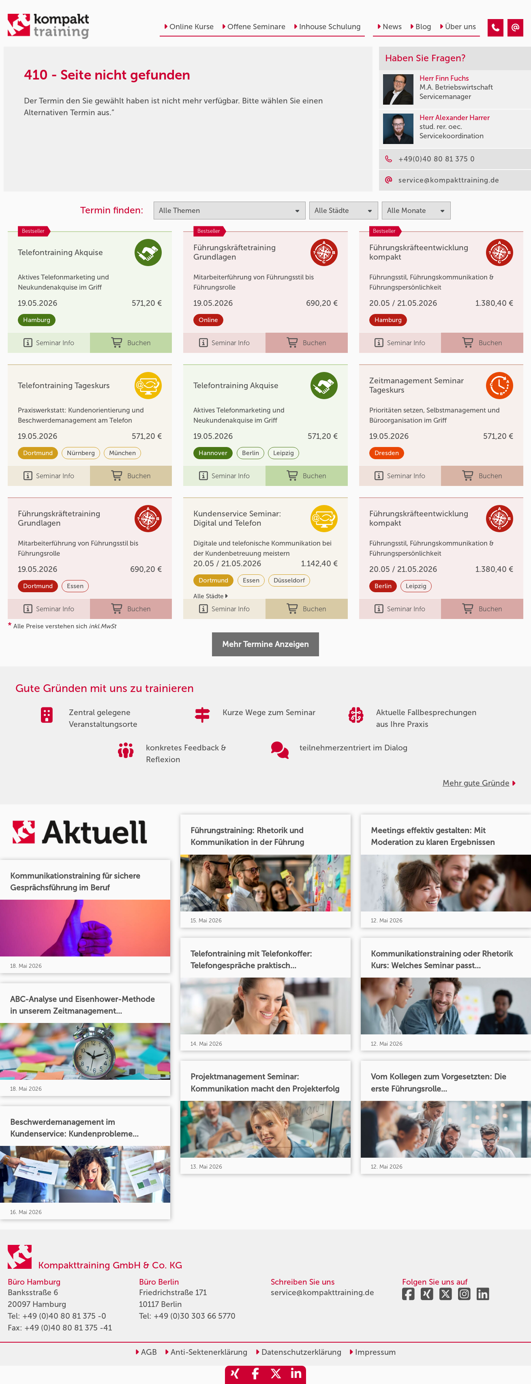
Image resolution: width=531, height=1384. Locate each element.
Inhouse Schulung (327, 26)
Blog (420, 26)
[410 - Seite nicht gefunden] (495, 28)
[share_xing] (235, 1375)
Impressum (372, 1352)
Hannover (213, 453)
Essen (75, 586)
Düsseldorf (289, 580)
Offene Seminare (253, 26)
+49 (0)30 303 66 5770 (195, 1316)
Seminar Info (49, 343)
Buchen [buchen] (131, 343)
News (389, 26)
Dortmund (38, 453)
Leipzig (283, 453)
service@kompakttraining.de (322, 1292)
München (122, 453)
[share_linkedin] (296, 1375)
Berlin (250, 453)
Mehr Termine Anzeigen (265, 644)
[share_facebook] (255, 1375)
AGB (146, 1352)
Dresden (387, 453)
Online (208, 320)
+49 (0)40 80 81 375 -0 (64, 1316)
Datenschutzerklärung (298, 1352)
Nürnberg (81, 453)
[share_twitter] (276, 1375)
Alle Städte (210, 596)
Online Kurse (189, 26)
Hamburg (36, 320)
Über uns (457, 26)
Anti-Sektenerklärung (206, 1352)
